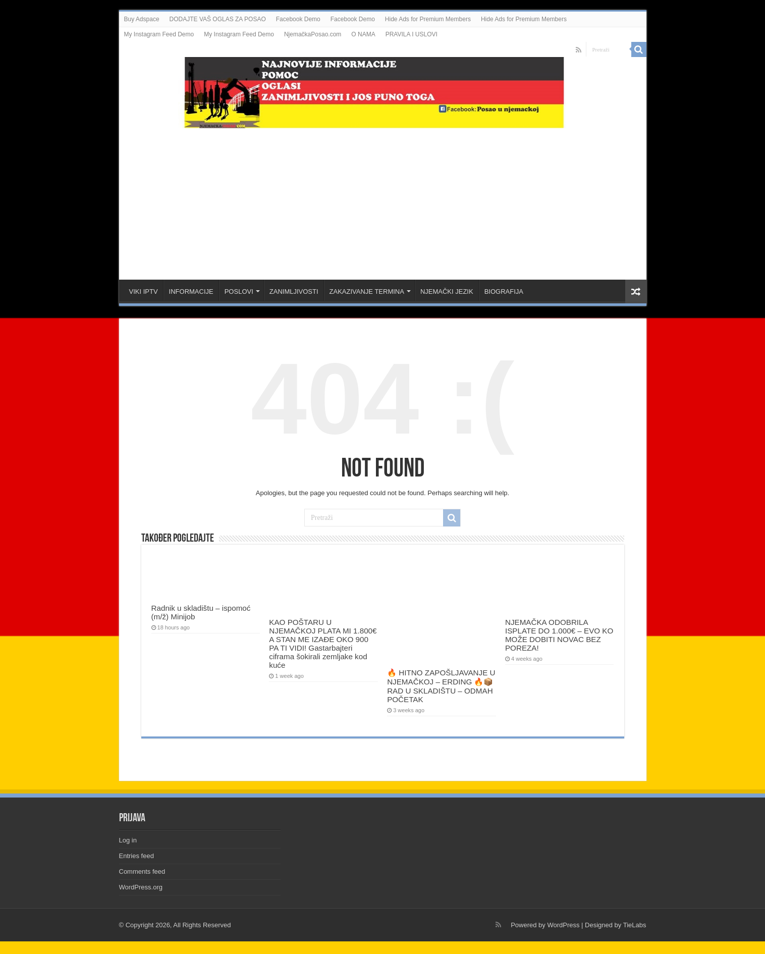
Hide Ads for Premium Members (428, 19)
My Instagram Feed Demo (159, 34)
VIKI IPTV (143, 291)
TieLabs (634, 925)
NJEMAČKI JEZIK (446, 291)
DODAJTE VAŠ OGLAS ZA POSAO (218, 19)
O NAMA (363, 34)
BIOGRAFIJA (503, 291)
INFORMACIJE (191, 291)
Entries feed (136, 856)
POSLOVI (239, 291)
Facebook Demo (298, 19)
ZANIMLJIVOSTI (293, 291)
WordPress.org (140, 887)
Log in (128, 840)
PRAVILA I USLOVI (412, 34)
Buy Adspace (141, 19)
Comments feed (142, 871)
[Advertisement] (382, 199)
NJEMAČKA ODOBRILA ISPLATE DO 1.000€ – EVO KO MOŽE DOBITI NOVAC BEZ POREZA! (559, 635)
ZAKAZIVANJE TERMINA (367, 291)
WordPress (563, 925)
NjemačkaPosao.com (312, 34)
